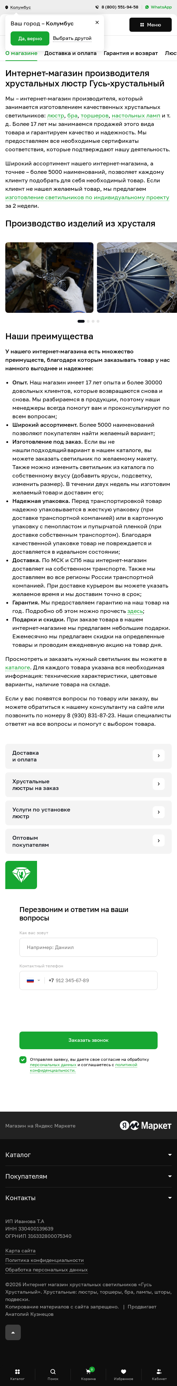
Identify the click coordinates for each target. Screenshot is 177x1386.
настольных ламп (136, 115)
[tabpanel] (49, 277)
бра (72, 115)
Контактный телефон (41, 966)
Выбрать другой (72, 38)
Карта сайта (20, 1250)
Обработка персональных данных (46, 1269)
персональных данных (53, 1064)
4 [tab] (98, 321)
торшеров (95, 115)
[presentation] (73, 1023)
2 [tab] (88, 321)
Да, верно (30, 38)
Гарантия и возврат (131, 53)
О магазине (21, 53)
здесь (135, 610)
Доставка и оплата (70, 53)
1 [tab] (81, 321)
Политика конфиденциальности (44, 1260)
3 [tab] (93, 321)
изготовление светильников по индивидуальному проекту (87, 197)
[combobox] (37, 980)
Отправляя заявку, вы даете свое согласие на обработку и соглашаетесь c (89, 1065)
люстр (55, 115)
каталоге (17, 667)
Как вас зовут (33, 933)
